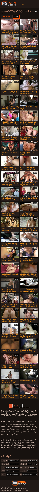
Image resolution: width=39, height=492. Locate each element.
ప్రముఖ (16, 16)
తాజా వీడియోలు (7, 16)
